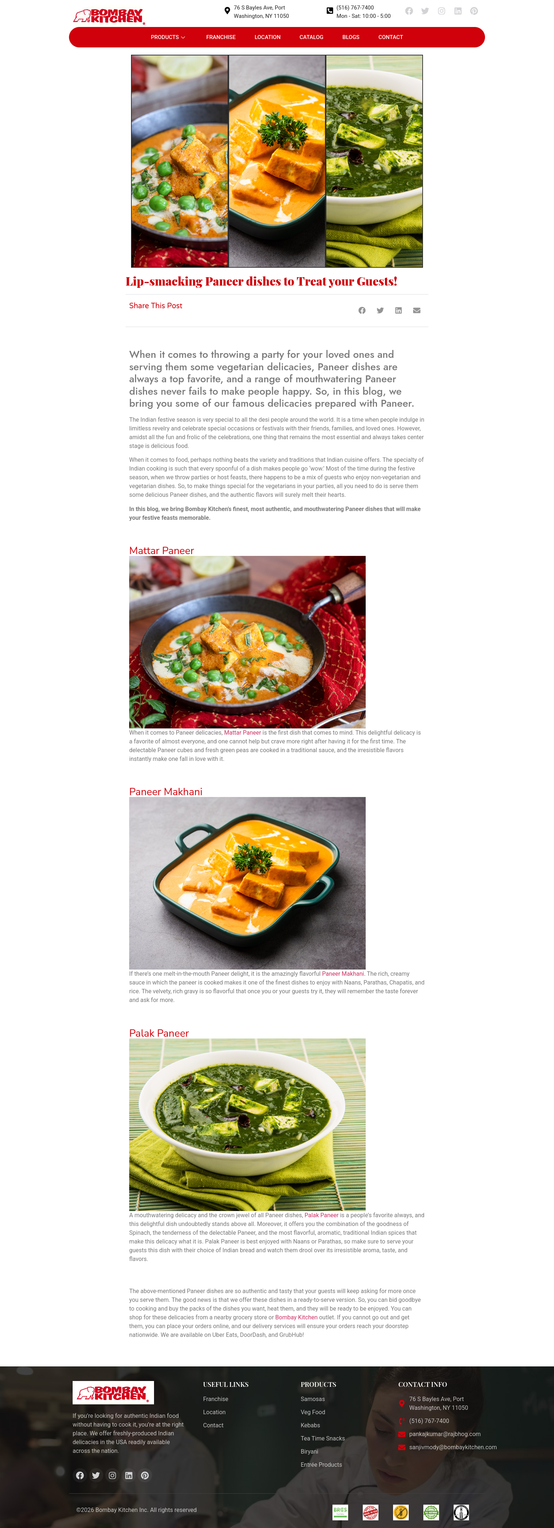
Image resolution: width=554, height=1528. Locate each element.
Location (268, 37)
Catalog (311, 37)
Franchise (221, 37)
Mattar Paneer (161, 551)
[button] (362, 310)
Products (168, 37)
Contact (390, 37)
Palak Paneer (159, 1033)
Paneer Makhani (166, 792)
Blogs (350, 37)
